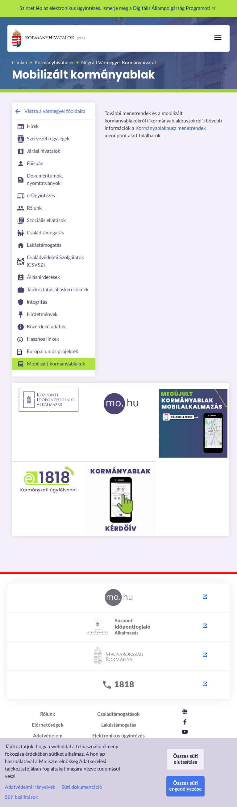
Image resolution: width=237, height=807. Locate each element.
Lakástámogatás (118, 725)
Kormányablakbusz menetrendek (170, 128)
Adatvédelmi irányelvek (30, 787)
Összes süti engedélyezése (185, 786)
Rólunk (47, 714)
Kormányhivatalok (43, 38)
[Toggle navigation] (218, 38)
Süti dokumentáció (81, 787)
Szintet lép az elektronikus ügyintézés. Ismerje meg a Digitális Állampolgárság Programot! (118, 8)
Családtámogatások (118, 714)
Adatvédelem (47, 735)
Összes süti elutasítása (185, 759)
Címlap (19, 62)
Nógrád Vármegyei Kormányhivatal (118, 62)
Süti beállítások (21, 797)
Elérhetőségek (48, 725)
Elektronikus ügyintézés (118, 735)
